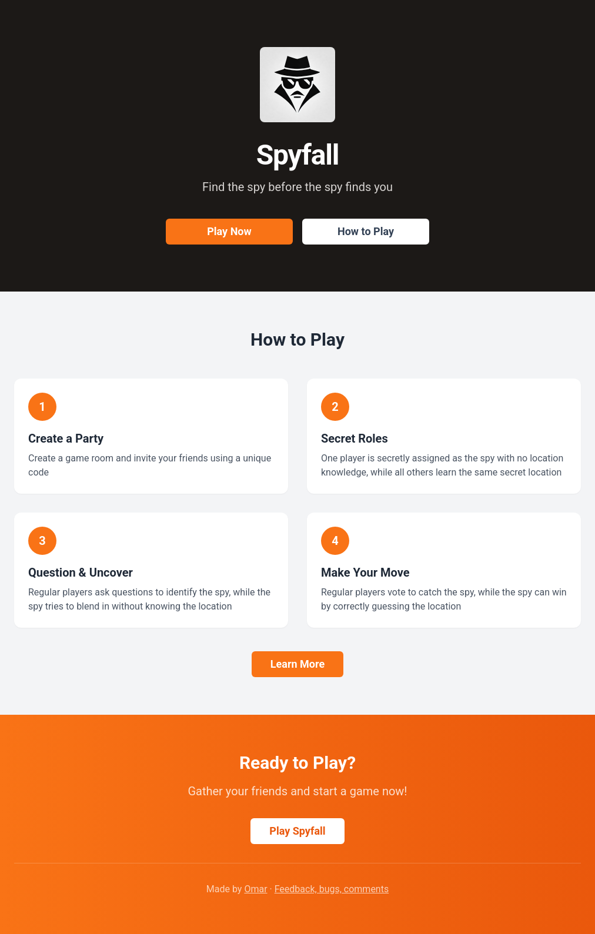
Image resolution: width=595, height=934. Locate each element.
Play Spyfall (297, 831)
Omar (255, 889)
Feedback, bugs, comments (332, 889)
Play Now (229, 231)
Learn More (297, 664)
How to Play (365, 231)
